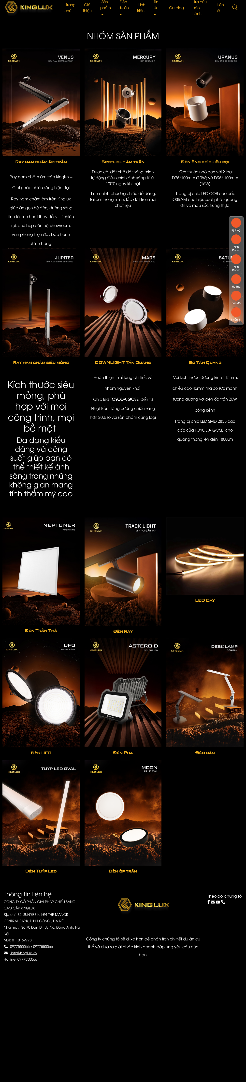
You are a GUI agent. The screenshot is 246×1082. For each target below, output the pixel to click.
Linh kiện (141, 7)
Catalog (176, 7)
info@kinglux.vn (23, 952)
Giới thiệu (87, 7)
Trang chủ (69, 7)
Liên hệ (220, 7)
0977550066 (20, 946)
